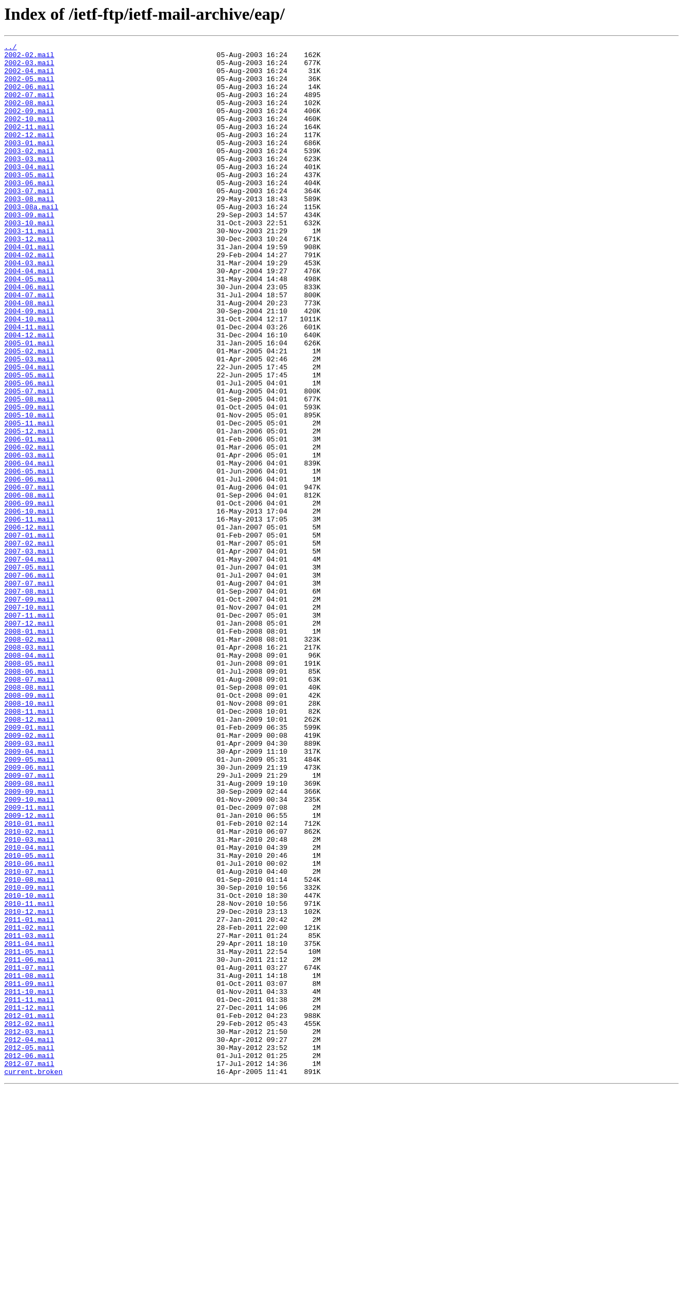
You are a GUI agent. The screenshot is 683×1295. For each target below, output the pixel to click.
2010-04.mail (29, 1009)
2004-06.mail (29, 336)
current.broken (33, 1278)
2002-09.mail (29, 125)
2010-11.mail (29, 1076)
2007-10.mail (29, 720)
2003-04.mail (29, 192)
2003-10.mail (29, 259)
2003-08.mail (29, 230)
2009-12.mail (29, 970)
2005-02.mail (29, 413)
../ (10, 48)
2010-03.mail (29, 999)
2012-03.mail (29, 1230)
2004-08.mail (29, 355)
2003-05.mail (29, 202)
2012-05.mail (29, 1249)
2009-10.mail (29, 951)
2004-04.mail (29, 317)
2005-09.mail (29, 480)
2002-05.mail (29, 86)
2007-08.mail (29, 701)
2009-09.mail (29, 941)
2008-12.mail (29, 855)
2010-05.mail (29, 1018)
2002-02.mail (29, 57)
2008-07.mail (29, 807)
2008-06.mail (29, 797)
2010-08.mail (29, 1047)
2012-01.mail (29, 1210)
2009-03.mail (29, 884)
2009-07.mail (29, 922)
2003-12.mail (29, 278)
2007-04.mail (29, 663)
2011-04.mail (29, 1124)
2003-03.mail (29, 182)
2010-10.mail (29, 1066)
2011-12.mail (29, 1201)
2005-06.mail (29, 451)
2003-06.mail (29, 211)
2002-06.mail (29, 96)
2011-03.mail (29, 1114)
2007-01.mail (29, 634)
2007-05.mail (29, 672)
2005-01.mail (29, 403)
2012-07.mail (29, 1268)
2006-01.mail (29, 519)
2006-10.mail (29, 605)
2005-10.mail (29, 490)
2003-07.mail (29, 221)
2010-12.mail (29, 1086)
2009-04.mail (29, 893)
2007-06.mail (29, 682)
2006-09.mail (29, 596)
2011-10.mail (29, 1182)
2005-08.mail (29, 471)
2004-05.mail (29, 326)
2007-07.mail (29, 692)
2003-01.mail (29, 163)
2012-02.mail (29, 1220)
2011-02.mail (29, 1105)
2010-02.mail (29, 989)
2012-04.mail (29, 1239)
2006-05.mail (29, 557)
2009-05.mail (29, 903)
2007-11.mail (29, 730)
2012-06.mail (29, 1259)
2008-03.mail (29, 768)
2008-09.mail (29, 826)
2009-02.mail (29, 874)
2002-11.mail (29, 144)
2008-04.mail (29, 778)
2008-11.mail (29, 845)
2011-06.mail (29, 1143)
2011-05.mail (29, 1134)
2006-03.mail (29, 538)
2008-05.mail (29, 788)
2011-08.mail (29, 1162)
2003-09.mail (29, 250)
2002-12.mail (29, 154)
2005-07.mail (29, 461)
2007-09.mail (29, 711)
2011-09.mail (29, 1172)
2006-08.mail (29, 586)
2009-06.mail (29, 913)
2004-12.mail (29, 394)
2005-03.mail (29, 423)
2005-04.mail (29, 432)
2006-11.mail (29, 615)
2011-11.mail (29, 1191)
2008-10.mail (29, 836)
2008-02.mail (29, 759)
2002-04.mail (29, 77)
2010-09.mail (29, 1057)
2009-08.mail (29, 932)
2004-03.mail (29, 307)
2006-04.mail (29, 547)
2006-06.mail (29, 567)
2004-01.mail (29, 288)
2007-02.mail (29, 644)
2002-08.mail (29, 115)
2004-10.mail (29, 375)
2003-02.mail (29, 173)
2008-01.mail (29, 749)
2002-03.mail (29, 67)
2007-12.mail (29, 740)
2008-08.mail (29, 817)
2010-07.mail (29, 1038)
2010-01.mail (29, 980)
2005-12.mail (29, 509)
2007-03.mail (29, 653)
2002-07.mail (29, 105)
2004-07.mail (29, 346)
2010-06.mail (29, 1028)
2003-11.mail (29, 269)
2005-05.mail (29, 442)
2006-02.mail (29, 528)
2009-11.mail (29, 961)
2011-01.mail (29, 1095)
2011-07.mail (29, 1153)
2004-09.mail (29, 365)
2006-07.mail (29, 576)
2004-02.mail (29, 298)
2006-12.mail (29, 624)
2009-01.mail (29, 865)
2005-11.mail (29, 499)
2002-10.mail (29, 134)
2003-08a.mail (31, 240)
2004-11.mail (29, 384)
